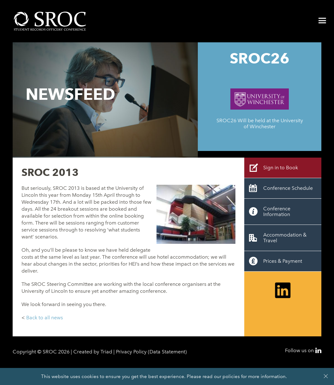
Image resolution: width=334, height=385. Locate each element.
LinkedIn (318, 350)
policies (231, 376)
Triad (106, 352)
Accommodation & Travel (285, 238)
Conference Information (276, 211)
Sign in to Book (280, 168)
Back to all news (44, 318)
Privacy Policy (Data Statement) (151, 352)
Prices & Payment (282, 261)
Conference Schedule (288, 188)
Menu (322, 20)
